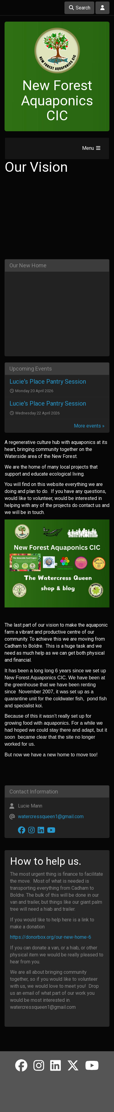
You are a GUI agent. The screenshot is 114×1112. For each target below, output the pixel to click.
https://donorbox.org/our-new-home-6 (50, 937)
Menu (91, 148)
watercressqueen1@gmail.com (51, 816)
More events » (89, 426)
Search (79, 8)
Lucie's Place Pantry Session (47, 381)
